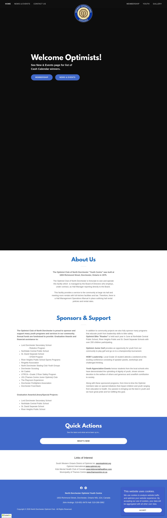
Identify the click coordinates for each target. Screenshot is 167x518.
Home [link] (8, 4)
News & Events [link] (22, 4)
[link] (83, 3)
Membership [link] (133, 4)
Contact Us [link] (40, 4)
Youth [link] (146, 4)
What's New (83, 441)
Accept (142, 510)
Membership (41, 77)
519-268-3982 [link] (98, 502)
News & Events (67, 77)
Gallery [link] (157, 4)
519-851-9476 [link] (81, 502)
